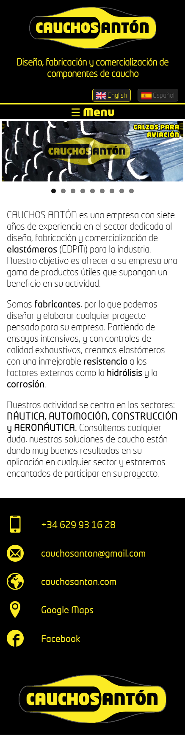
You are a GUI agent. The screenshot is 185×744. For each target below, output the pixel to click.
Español (157, 95)
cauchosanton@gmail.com (93, 553)
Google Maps (67, 609)
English (111, 95)
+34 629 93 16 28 (78, 524)
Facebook (60, 638)
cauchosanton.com (79, 581)
